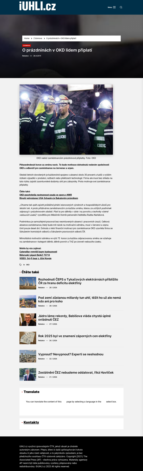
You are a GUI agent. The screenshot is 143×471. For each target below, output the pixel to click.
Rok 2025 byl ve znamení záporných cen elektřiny (75, 336)
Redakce (25, 56)
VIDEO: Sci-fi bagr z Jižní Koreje (35, 258)
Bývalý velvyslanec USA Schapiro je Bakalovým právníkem (48, 198)
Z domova (26, 45)
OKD (27, 265)
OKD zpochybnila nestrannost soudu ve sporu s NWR (45, 195)
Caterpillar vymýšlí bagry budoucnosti (38, 251)
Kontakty (31, 422)
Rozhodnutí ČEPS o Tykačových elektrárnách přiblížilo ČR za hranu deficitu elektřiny (78, 281)
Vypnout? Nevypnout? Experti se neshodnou (70, 354)
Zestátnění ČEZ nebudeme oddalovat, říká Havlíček (76, 372)
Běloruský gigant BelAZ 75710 (34, 255)
